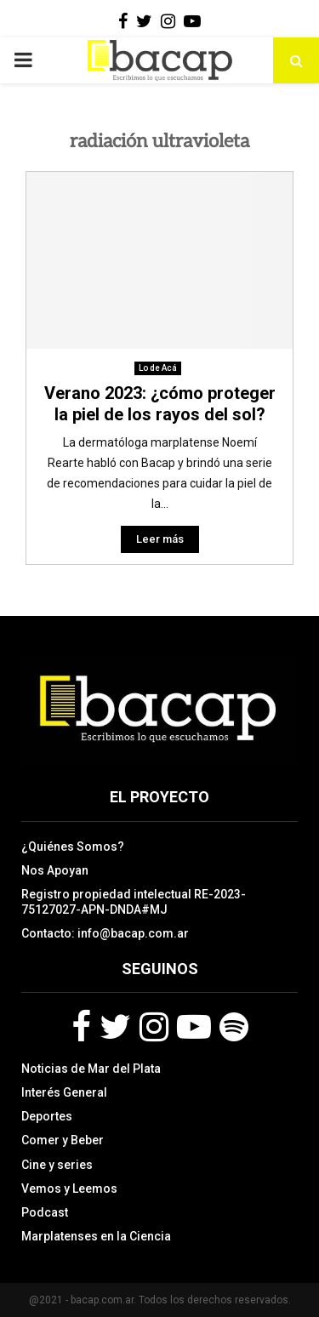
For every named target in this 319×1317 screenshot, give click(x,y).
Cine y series (57, 1165)
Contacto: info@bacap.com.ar (105, 933)
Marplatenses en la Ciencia (96, 1236)
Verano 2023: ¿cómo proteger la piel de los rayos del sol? (160, 404)
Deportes (46, 1116)
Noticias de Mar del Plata (91, 1068)
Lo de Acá (158, 368)
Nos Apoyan (54, 870)
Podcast (44, 1212)
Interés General (64, 1092)
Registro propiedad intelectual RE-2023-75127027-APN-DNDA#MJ (133, 901)
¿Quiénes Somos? (72, 846)
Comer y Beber (62, 1140)
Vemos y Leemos (69, 1188)
